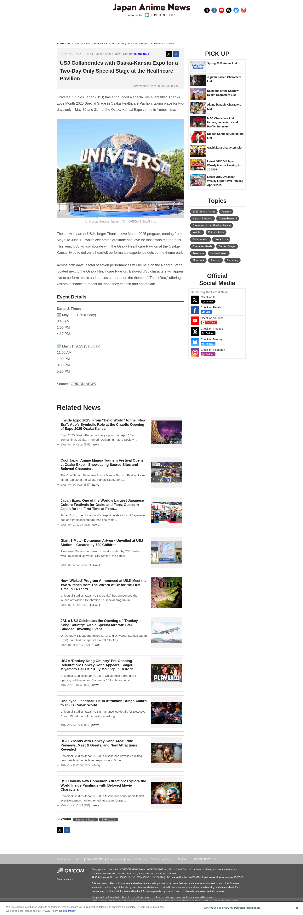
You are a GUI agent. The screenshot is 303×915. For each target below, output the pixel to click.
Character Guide (202, 246)
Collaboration (200, 239)
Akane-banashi (228, 218)
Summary (232, 260)
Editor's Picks (216, 232)
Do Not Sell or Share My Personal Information (232, 907)
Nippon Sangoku (202, 218)
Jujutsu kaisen (218, 253)
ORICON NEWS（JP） (206, 859)
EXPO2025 (108, 819)
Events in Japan (85, 819)
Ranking (215, 260)
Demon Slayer (227, 246)
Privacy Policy (114, 859)
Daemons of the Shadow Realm (211, 225)
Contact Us (184, 859)
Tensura (226, 211)
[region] (151, 908)
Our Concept (63, 859)
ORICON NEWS (83, 384)
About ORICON (95, 859)
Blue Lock (198, 260)
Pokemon (198, 253)
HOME (60, 43)
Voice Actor (221, 239)
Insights (197, 232)
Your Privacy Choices (162, 859)
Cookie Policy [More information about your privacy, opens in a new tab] (67, 910)
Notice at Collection (137, 859)
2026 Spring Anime (203, 211)
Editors (78, 859)
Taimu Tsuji (141, 53)
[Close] (297, 908)
